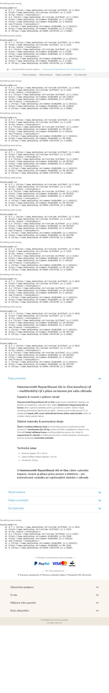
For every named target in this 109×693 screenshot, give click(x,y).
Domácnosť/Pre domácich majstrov (26, 80)
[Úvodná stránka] (8, 80)
